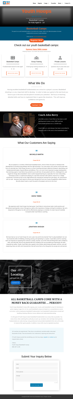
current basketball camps (39, 37)
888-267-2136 (36, 17)
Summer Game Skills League (36, 50)
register (46, 338)
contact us (52, 338)
